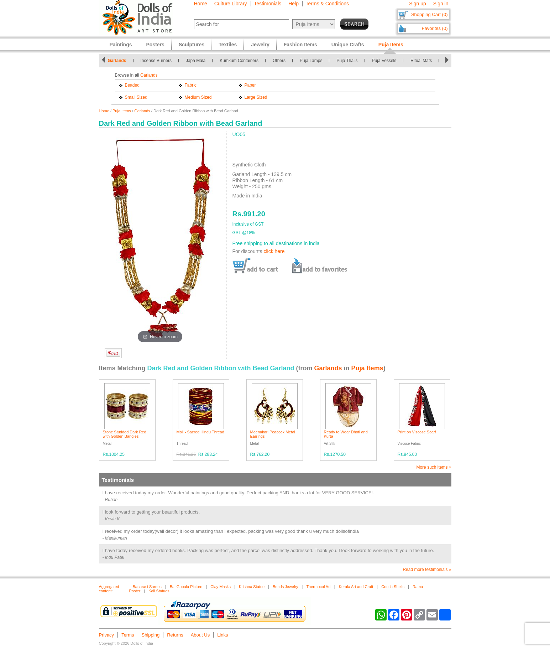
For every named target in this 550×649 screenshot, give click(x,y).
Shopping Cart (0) (429, 14)
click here (273, 251)
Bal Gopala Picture (186, 586)
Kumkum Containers (239, 60)
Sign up (417, 3)
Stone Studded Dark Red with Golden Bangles (124, 434)
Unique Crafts (347, 44)
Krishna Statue (251, 586)
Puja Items (121, 111)
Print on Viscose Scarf (417, 432)
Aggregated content (109, 588)
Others (279, 60)
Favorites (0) (435, 28)
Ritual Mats (421, 60)
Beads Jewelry (285, 586)
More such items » (433, 467)
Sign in (441, 3)
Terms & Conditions (327, 3)
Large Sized (256, 97)
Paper (250, 85)
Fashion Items (300, 44)
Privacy (106, 635)
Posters (155, 44)
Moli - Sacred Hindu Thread (200, 432)
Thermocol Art (318, 586)
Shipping (151, 635)
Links (222, 635)
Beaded (132, 85)
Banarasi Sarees (147, 586)
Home (200, 3)
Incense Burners (156, 60)
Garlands (117, 60)
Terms (127, 635)
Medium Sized (198, 97)
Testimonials (267, 3)
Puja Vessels (384, 60)
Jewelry (260, 44)
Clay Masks (220, 586)
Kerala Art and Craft (356, 586)
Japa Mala (195, 60)
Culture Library (230, 3)
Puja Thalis (346, 60)
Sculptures (191, 44)
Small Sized (136, 97)
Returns (175, 635)
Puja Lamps (311, 60)
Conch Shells (392, 586)
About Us (200, 635)
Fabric (191, 85)
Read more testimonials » (427, 569)
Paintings (121, 44)
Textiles (228, 44)
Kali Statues (158, 591)
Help (293, 3)
